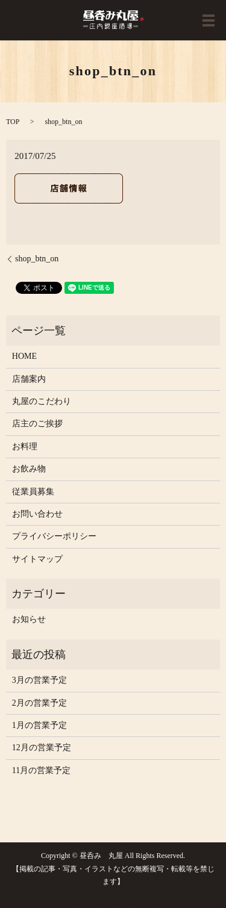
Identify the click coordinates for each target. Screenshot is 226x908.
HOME (24, 356)
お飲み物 (29, 468)
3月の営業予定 (39, 680)
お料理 (24, 446)
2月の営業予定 (39, 702)
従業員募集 (33, 491)
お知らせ (29, 619)
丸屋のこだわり (41, 401)
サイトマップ (37, 559)
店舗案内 (29, 379)
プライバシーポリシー (54, 536)
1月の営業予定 (39, 725)
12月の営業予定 (41, 747)
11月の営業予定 (41, 770)
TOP (12, 121)
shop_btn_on (36, 258)
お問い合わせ (37, 513)
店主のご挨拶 (37, 423)
